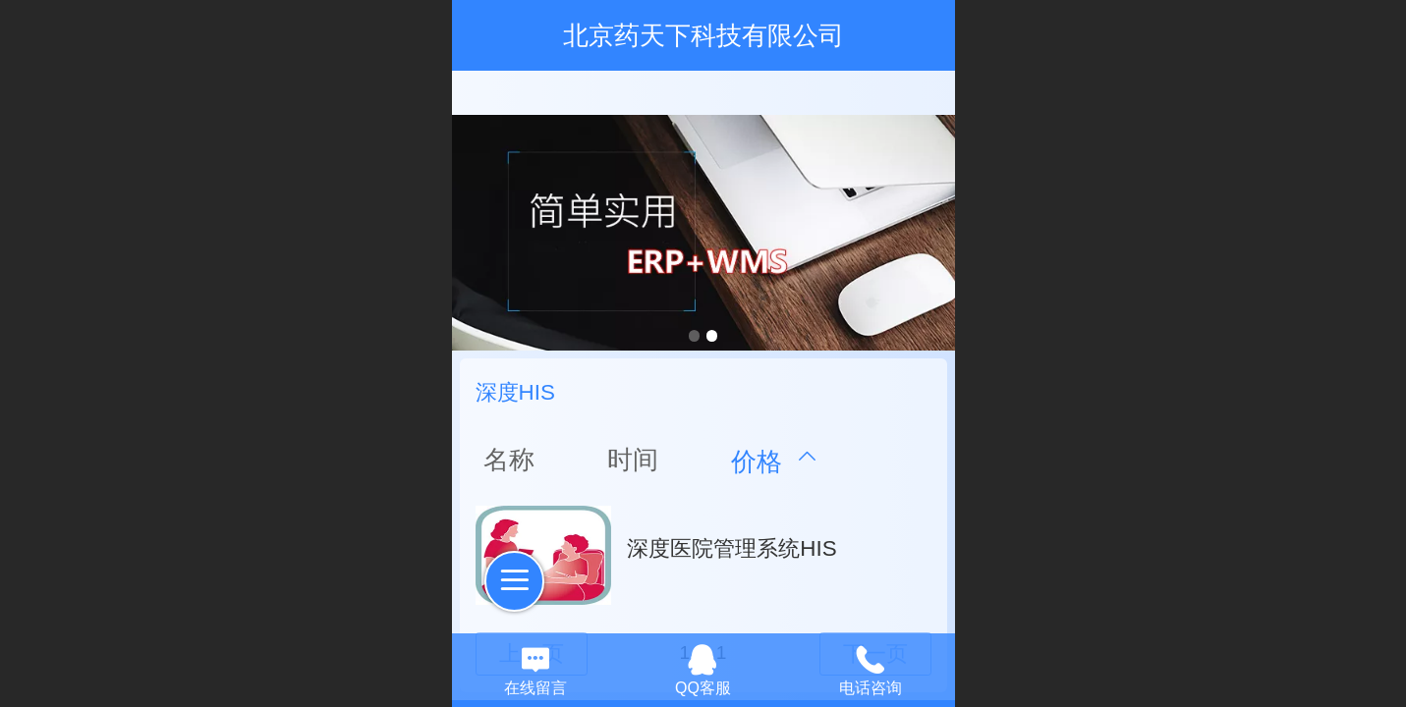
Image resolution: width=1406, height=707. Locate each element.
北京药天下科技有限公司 (703, 35)
